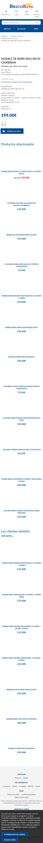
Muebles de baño (16, 36)
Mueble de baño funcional (9, 38)
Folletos (25, 778)
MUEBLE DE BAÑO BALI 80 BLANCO (21, 357)
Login (16, 14)
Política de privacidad (21, 797)
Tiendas (14, 786)
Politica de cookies (7, 829)
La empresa (7, 786)
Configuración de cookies (14, 834)
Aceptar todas (10, 840)
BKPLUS (31, 786)
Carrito (26, 14)
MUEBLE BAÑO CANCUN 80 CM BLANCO (21, 719)
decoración (21, 29)
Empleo (37, 786)
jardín (36, 29)
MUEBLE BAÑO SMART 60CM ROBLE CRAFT (21, 327)
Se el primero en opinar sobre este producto (16, 82)
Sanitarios (4, 36)
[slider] (5, 79)
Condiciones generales (28, 794)
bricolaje (7, 29)
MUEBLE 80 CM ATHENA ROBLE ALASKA (21, 235)
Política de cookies (13, 794)
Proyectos (18, 778)
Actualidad (22, 786)
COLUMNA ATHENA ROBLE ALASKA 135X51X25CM (21, 450)
